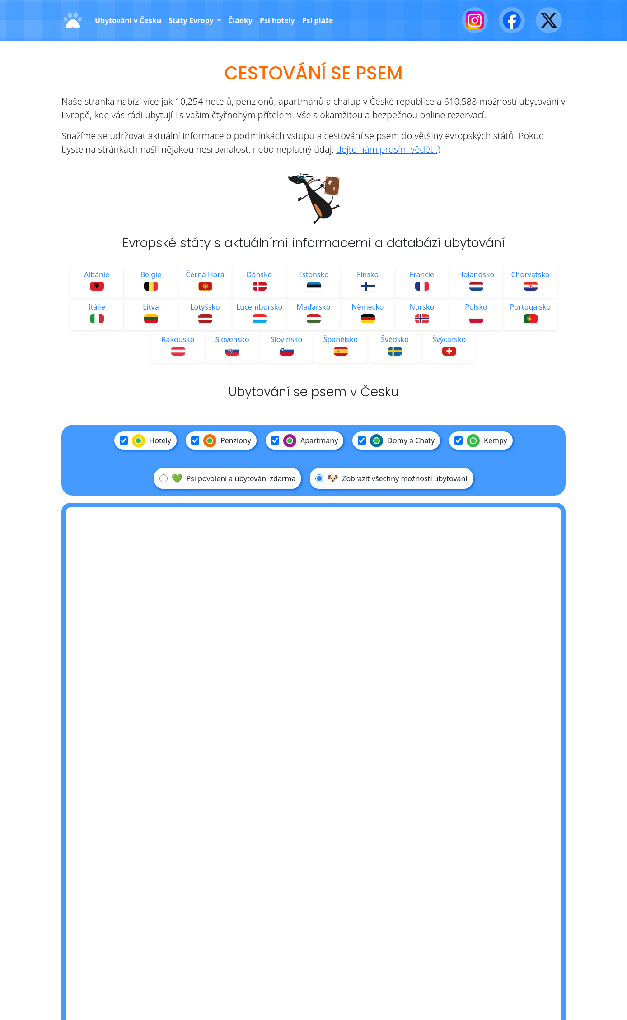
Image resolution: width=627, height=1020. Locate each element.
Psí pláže (317, 20)
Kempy (480, 440)
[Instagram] (474, 20)
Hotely (145, 440)
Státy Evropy (191, 20)
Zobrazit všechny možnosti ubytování (391, 478)
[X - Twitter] (549, 20)
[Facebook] (512, 20)
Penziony (221, 440)
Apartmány (304, 440)
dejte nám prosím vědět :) (388, 149)
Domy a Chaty (396, 440)
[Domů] (72, 20)
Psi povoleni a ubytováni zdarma (227, 478)
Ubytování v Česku (128, 20)
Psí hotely (277, 20)
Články (240, 20)
